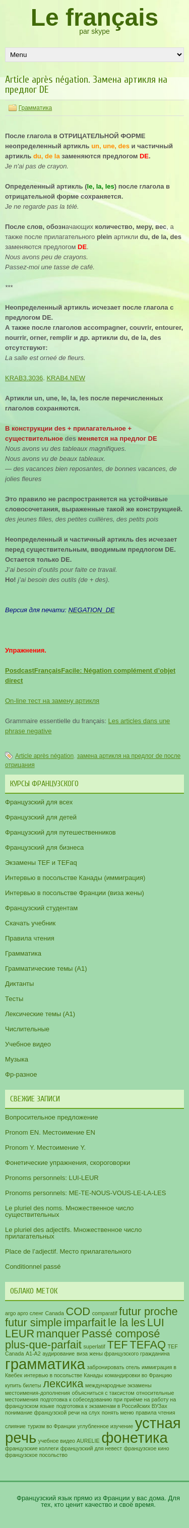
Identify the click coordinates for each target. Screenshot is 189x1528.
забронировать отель (113, 1367)
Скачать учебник (30, 923)
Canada (54, 1313)
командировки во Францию (138, 1375)
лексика (63, 1383)
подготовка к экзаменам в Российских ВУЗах (111, 1406)
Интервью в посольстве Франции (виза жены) (74, 893)
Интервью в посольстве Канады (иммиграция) (75, 877)
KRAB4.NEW (65, 378)
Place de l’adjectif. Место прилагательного (68, 1251)
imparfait (85, 1322)
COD (78, 1311)
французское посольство (36, 1455)
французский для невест (91, 1448)
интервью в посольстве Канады (63, 1375)
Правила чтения (29, 938)
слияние (15, 1426)
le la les (126, 1322)
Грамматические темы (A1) (46, 968)
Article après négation (44, 755)
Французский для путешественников (60, 832)
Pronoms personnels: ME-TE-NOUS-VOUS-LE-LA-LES (85, 1193)
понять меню (118, 1412)
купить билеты (23, 1385)
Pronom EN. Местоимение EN (50, 1132)
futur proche (148, 1311)
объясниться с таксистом (103, 1393)
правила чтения (155, 1412)
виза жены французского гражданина (123, 1353)
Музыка (16, 1059)
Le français (94, 17)
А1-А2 (33, 1353)
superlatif (94, 1346)
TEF (117, 1344)
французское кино (146, 1448)
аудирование (58, 1353)
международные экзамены (118, 1385)
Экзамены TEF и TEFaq (41, 862)
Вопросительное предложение (51, 1117)
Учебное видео (28, 1044)
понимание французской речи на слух (52, 1412)
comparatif (104, 1313)
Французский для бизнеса (44, 847)
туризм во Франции (52, 1426)
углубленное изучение (105, 1426)
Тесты (14, 999)
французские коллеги (31, 1448)
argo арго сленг (24, 1313)
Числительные (27, 1029)
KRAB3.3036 (24, 378)
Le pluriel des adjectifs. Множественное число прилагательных (73, 1233)
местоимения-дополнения (37, 1393)
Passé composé (121, 1333)
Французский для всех (39, 802)
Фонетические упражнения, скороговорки (67, 1162)
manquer (58, 1333)
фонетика (134, 1437)
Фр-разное (21, 1074)
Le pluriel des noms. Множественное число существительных (69, 1211)
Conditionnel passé (33, 1266)
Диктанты (19, 983)
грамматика (45, 1364)
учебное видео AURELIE (69, 1441)
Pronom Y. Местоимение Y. (45, 1147)
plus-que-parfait (43, 1344)
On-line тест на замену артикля (52, 700)
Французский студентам (41, 908)
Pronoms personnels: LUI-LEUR (52, 1178)
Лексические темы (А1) (40, 1014)
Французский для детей (41, 817)
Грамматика (35, 107)
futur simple (33, 1322)
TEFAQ (148, 1344)
